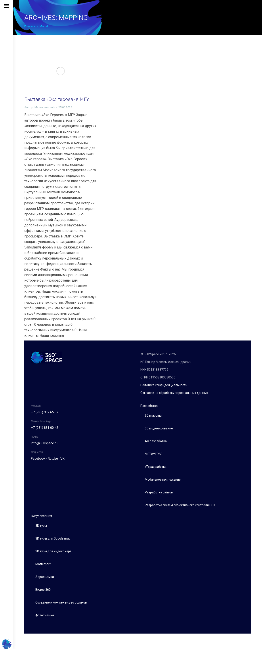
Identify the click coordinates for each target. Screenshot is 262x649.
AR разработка (156, 441)
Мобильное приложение (163, 479)
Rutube (53, 459)
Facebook (38, 459)
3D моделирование (159, 428)
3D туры (41, 525)
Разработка (149, 406)
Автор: (39, 107)
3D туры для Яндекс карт (53, 551)
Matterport (43, 564)
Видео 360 (43, 589)
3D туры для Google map (53, 538)
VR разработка (155, 466)
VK (62, 459)
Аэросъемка (44, 577)
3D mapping (153, 415)
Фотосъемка (44, 615)
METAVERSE (154, 454)
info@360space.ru (44, 443)
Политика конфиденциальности (163, 385)
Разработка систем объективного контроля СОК (180, 505)
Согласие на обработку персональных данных (174, 393)
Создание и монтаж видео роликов (61, 602)
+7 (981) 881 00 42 (44, 428)
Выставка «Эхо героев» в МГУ (56, 99)
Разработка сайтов (159, 492)
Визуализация (41, 516)
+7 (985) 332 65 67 (44, 412)
